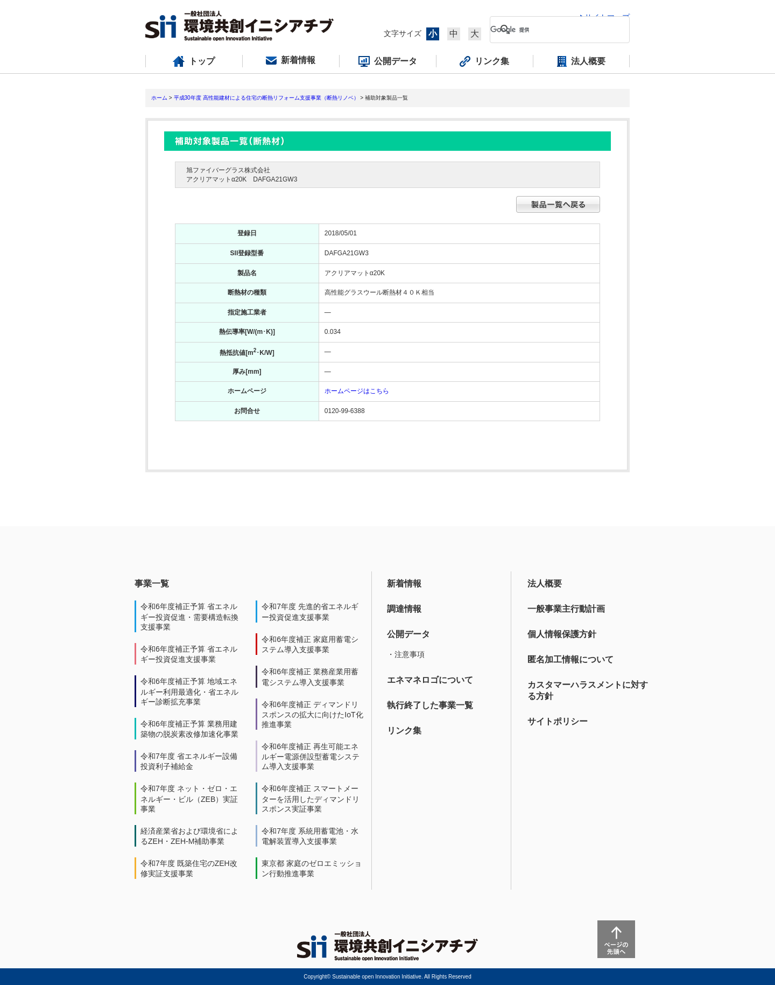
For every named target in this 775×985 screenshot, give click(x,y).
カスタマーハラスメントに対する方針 (587, 690)
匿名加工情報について (570, 659)
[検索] (551, 30)
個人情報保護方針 (561, 634)
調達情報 (404, 608)
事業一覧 (152, 583)
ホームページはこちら (357, 391)
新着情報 (404, 583)
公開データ (408, 634)
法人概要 (544, 583)
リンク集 (404, 730)
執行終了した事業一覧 (430, 705)
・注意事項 (406, 654)
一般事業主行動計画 (566, 608)
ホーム (159, 98)
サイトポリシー (557, 721)
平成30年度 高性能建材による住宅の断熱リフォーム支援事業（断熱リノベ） (266, 98)
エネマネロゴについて (430, 679)
